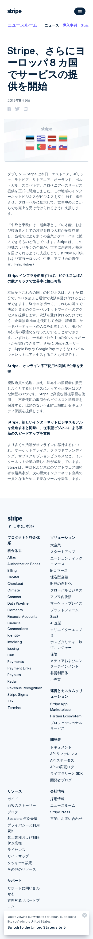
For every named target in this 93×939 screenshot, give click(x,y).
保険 (53, 654)
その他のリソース (22, 869)
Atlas (12, 557)
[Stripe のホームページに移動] (13, 519)
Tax (11, 701)
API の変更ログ (62, 766)
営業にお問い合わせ (66, 818)
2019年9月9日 (19, 100)
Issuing (13, 648)
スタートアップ (62, 551)
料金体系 (15, 550)
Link (11, 655)
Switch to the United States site (37, 927)
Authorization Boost (24, 563)
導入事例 (70, 25)
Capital (13, 577)
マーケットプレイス (66, 603)
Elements (15, 609)
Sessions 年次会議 (23, 818)
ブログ (13, 812)
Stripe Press (60, 812)
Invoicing (15, 641)
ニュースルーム (22, 24)
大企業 (55, 545)
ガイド (13, 798)
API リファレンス (64, 753)
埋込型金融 (59, 577)
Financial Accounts (23, 616)
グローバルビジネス (66, 590)
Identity (14, 635)
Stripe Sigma (18, 694)
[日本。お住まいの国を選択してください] (21, 526)
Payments (16, 661)
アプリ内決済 (61, 596)
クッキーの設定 (20, 862)
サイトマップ (18, 856)
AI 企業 (55, 623)
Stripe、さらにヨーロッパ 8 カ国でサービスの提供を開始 (46, 68)
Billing (12, 570)
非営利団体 (59, 672)
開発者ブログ (61, 780)
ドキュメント (61, 747)
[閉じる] (83, 916)
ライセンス (16, 849)
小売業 (55, 679)
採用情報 (57, 798)
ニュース (52, 25)
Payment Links (19, 668)
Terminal (15, 707)
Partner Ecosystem (65, 716)
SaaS (54, 616)
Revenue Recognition (25, 687)
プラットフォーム (64, 609)
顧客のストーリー (22, 805)
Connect (14, 596)
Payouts (14, 674)
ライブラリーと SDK (66, 773)
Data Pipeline (18, 603)
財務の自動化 (61, 583)
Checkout (15, 583)
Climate (14, 590)
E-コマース (59, 570)
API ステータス (62, 760)
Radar (12, 681)
